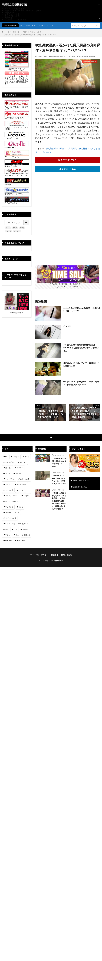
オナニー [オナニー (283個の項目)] (20, 468)
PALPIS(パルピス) (17, 156)
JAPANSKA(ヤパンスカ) (17, 117)
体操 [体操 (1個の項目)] (17, 535)
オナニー (51, 25)
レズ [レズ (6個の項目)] (6, 530)
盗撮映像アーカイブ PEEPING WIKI (17, 69)
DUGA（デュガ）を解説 (14, 9)
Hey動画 (17, 184)
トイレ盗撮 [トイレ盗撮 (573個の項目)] (9, 491)
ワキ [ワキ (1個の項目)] (15, 530)
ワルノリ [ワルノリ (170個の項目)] (25, 530)
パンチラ (43, 25)
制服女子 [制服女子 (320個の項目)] (27, 535)
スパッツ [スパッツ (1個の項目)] (8, 485)
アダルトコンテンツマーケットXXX (17, 127)
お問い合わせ (10, 12)
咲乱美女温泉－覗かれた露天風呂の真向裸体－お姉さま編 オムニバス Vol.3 (30, 35)
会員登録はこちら (67, 169)
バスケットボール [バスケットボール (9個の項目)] (11, 496)
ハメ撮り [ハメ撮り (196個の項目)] (26, 496)
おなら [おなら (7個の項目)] (7, 474)
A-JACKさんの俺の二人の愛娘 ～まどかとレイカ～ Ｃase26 (81, 309)
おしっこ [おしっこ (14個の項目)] (23, 463)
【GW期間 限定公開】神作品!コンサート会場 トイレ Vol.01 (58, 463)
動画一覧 (16, 32)
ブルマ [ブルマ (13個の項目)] (21, 507)
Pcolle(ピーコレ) (17, 137)
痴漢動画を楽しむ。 (81, 488)
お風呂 (28, 25)
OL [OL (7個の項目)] (6, 457)
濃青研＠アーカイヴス (17, 193)
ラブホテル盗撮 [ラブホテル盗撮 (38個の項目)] (10, 518)
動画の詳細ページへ (67, 159)
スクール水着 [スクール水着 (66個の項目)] (24, 479)
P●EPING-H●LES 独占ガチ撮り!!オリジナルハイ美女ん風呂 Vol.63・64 (59, 482)
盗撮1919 (59, 561)
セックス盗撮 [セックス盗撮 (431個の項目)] (21, 485)
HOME (6, 32)
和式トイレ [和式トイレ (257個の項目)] (21, 541)
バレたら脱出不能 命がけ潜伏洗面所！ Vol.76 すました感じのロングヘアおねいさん (81, 347)
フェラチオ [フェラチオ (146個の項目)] (9, 507)
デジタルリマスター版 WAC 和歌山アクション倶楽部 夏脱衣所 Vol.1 (80, 383)
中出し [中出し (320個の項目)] (7, 535)
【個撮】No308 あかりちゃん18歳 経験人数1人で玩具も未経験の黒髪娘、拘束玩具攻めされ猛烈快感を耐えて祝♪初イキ (59, 506)
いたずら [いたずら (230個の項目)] (16, 457)
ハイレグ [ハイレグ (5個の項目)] (22, 491)
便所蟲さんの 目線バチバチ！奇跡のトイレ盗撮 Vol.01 (81, 365)
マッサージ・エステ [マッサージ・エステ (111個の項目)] (12, 513)
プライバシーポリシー (14, 14)
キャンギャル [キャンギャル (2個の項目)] (10, 479)
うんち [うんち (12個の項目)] (27, 457)
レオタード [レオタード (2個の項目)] (24, 524)
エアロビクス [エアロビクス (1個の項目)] (10, 463)
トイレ (22, 25)
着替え (35, 25)
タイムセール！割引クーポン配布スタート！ (68, 283)
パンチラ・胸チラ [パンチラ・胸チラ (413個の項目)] (11, 502)
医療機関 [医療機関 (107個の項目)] (8, 541)
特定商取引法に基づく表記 (15, 19)
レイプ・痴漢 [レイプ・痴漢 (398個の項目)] (10, 524)
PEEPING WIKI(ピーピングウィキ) (35, 32)
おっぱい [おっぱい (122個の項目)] (8, 468)
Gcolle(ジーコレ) (17, 147)
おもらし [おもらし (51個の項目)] (18, 474)
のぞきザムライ (17, 202)
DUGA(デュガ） (17, 165)
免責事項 (8, 18)
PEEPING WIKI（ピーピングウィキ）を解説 (23, 10)
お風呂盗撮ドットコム (82, 481)
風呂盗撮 (92, 56)
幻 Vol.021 (68, 326)
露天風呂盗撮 (83, 56)
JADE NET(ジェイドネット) (17, 174)
